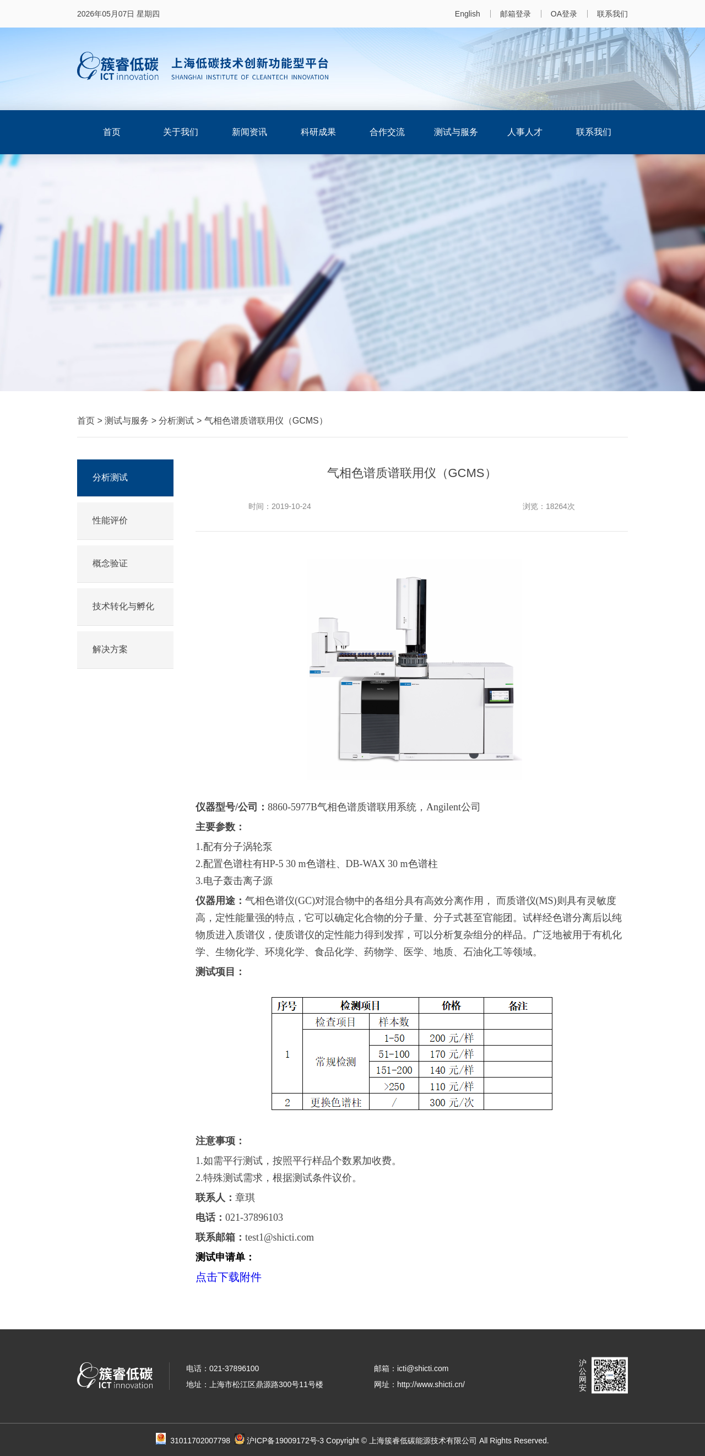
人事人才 (525, 132)
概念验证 (110, 563)
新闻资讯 (249, 132)
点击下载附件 (229, 1277)
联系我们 (612, 13)
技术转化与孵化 (123, 606)
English (467, 13)
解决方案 (110, 649)
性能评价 (110, 520)
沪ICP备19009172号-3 (285, 1440)
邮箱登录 (515, 13)
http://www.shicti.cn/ (431, 1384)
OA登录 (564, 13)
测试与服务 (456, 132)
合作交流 (387, 132)
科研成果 (318, 132)
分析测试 (176, 420)
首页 (112, 132)
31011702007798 (207, 1440)
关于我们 (180, 132)
